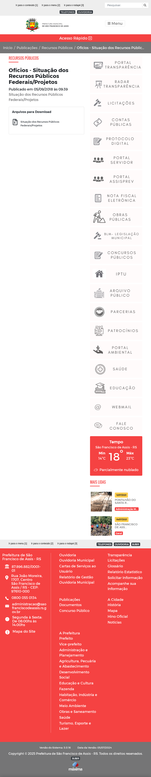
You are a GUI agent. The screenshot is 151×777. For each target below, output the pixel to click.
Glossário (115, 566)
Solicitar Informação (125, 577)
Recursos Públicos (57, 48)
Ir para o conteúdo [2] (42, 543)
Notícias (114, 622)
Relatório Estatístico (125, 572)
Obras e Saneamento (77, 711)
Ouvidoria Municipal (76, 560)
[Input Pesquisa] (124, 5)
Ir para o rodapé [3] (74, 5)
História (114, 605)
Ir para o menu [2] (51, 5)
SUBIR (135, 544)
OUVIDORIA (85, 12)
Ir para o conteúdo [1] (27, 5)
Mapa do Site (24, 631)
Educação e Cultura (76, 683)
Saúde (64, 717)
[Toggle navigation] (115, 23)
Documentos (70, 605)
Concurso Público (74, 610)
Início (7, 48)
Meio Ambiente (72, 706)
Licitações (116, 560)
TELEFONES (67, 12)
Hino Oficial (118, 616)
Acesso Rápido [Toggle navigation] (75, 38)
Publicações (27, 48)
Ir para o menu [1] (18, 543)
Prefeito (66, 638)
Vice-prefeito (70, 644)
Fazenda (66, 689)
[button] (144, 5)
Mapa (113, 610)
